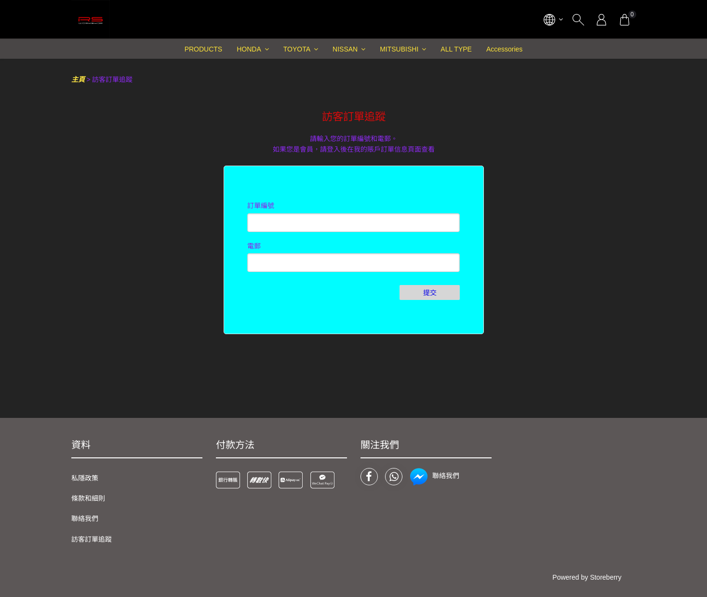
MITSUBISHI (399, 49)
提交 (430, 293)
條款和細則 (88, 498)
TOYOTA (296, 49)
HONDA (249, 49)
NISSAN (345, 49)
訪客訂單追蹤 (91, 539)
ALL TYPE (456, 49)
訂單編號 (260, 205)
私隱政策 (84, 478)
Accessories (504, 49)
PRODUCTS (204, 49)
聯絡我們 (84, 518)
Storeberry (605, 577)
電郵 (254, 246)
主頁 (78, 79)
